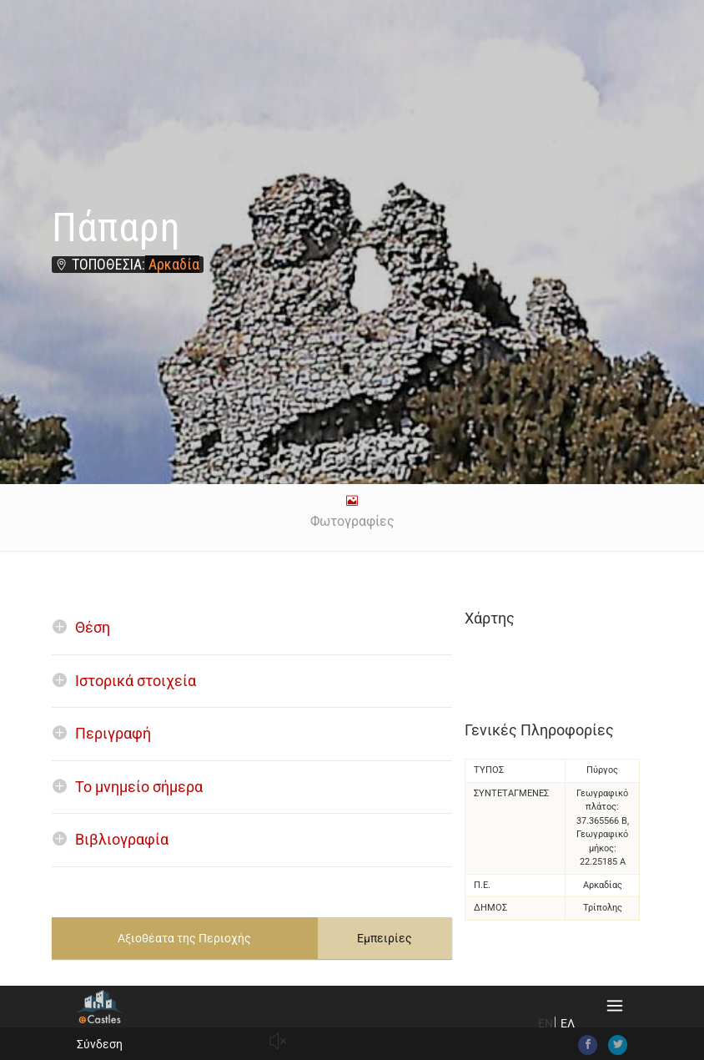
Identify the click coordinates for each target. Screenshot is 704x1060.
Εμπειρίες (384, 938)
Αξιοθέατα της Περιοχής (184, 938)
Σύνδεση (100, 1044)
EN (545, 1023)
